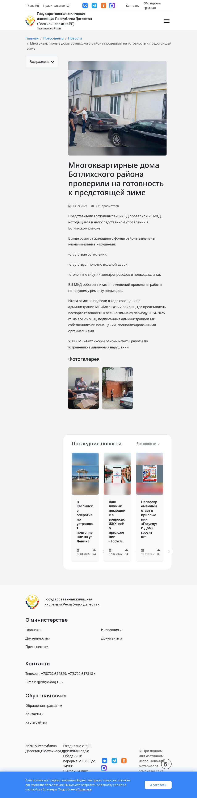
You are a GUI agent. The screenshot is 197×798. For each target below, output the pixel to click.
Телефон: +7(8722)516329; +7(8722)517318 (60, 673)
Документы (112, 638)
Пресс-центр (53, 38)
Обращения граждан (152, 5)
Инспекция (111, 630)
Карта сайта (36, 722)
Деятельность (38, 638)
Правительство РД (56, 6)
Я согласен (158, 785)
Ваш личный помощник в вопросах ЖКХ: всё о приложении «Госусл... (117, 521)
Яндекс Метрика (89, 781)
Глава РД (32, 6)
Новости (75, 38)
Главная (32, 38)
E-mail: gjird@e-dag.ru (44, 682)
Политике (84, 789)
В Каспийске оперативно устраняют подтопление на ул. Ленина (85, 521)
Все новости (148, 443)
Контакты (132, 6)
